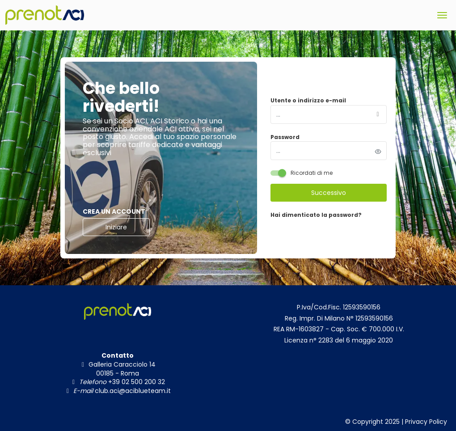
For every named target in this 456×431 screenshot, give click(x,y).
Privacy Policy (426, 421)
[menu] (442, 15)
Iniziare (116, 227)
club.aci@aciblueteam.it (132, 390)
